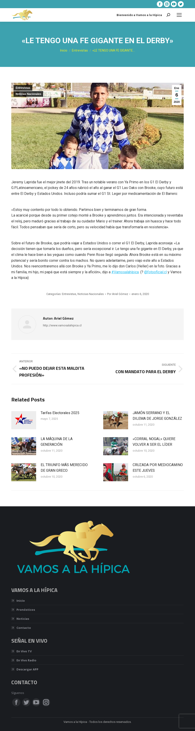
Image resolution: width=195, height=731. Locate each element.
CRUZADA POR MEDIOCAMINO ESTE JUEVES (158, 468)
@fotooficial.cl (155, 272)
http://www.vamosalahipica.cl (62, 325)
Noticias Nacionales (28, 94)
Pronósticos (25, 610)
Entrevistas (23, 88)
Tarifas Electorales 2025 (60, 413)
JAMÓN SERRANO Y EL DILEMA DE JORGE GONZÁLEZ (157, 416)
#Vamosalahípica (125, 272)
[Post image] (23, 420)
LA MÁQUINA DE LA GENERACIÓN (57, 442)
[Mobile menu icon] (179, 14)
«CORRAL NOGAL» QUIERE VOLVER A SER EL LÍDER (154, 442)
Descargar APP (27, 669)
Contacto (23, 628)
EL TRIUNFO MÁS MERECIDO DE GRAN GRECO (64, 468)
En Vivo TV (24, 651)
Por (117, 294)
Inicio (20, 601)
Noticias (22, 619)
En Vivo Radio (26, 660)
